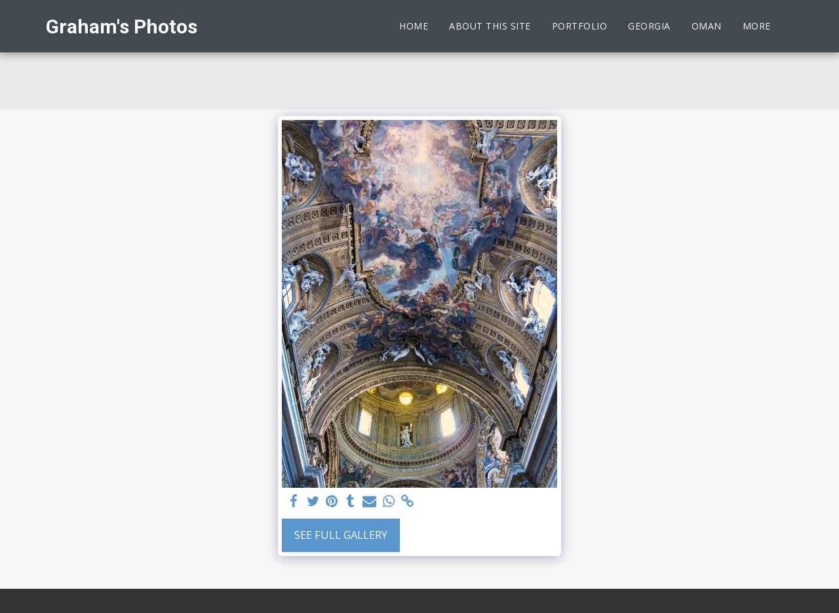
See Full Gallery (340, 534)
